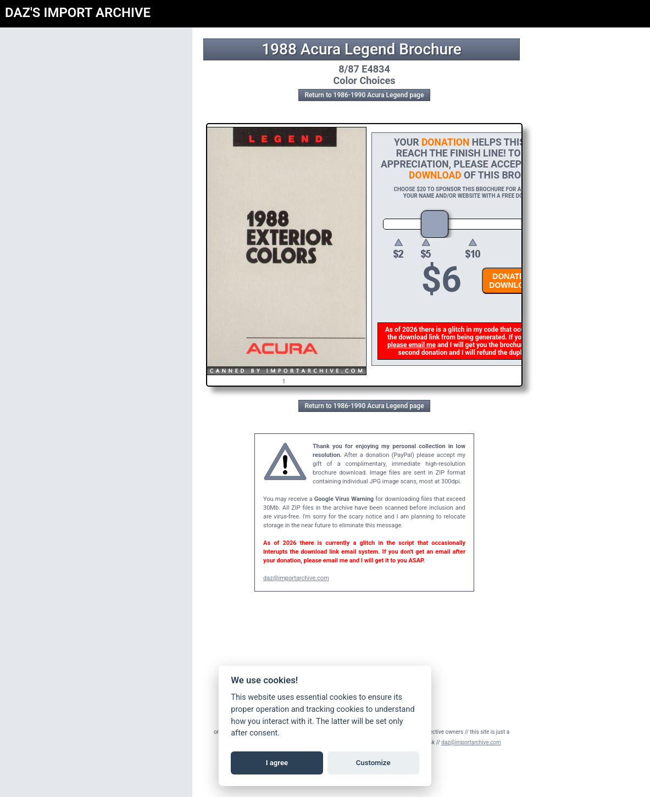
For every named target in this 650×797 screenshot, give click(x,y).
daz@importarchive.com (296, 578)
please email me (413, 345)
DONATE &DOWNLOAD (514, 280)
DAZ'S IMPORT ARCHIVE (78, 12)
